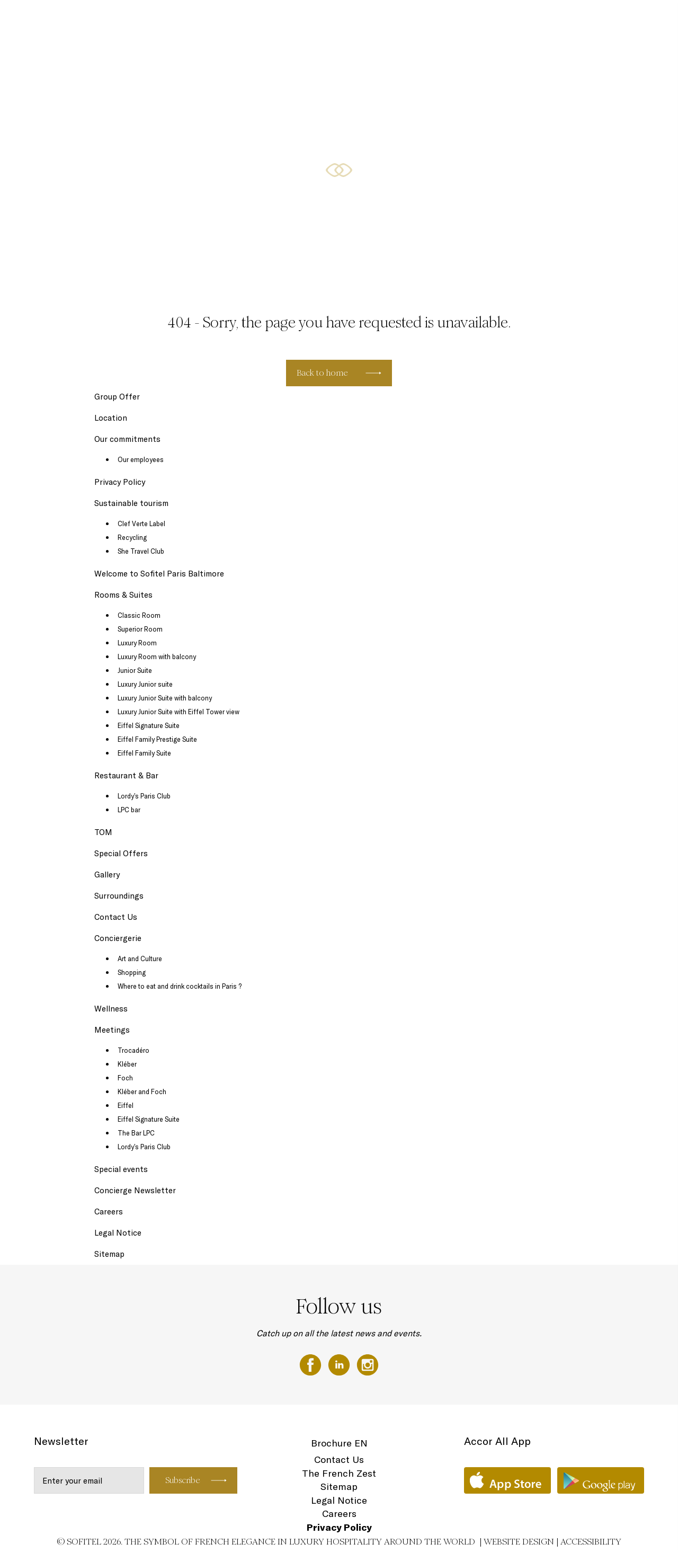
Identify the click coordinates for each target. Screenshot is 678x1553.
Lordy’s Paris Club (144, 796)
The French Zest (339, 1473)
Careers (108, 1211)
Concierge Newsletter (135, 1190)
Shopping (132, 972)
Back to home (322, 373)
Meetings (460, 19)
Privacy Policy (119, 482)
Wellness (561, 19)
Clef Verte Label (141, 523)
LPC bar (129, 809)
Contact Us (115, 917)
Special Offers (510, 19)
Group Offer (117, 397)
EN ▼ (637, 19)
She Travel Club (141, 551)
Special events (121, 1169)
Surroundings (119, 896)
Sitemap (109, 1254)
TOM (103, 832)
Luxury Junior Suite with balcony (165, 698)
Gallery (107, 874)
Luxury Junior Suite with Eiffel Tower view (178, 711)
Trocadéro (133, 1050)
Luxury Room (137, 642)
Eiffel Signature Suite (149, 725)
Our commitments (127, 439)
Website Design (519, 1541)
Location (602, 19)
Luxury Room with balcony (157, 656)
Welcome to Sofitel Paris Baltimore (159, 574)
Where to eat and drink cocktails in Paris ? (180, 986)
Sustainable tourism (131, 503)
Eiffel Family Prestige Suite (157, 739)
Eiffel (125, 1105)
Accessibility (590, 1541)
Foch (125, 1077)
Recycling (132, 537)
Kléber (127, 1064)
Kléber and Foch (142, 1091)
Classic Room (139, 615)
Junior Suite (135, 670)
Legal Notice (117, 1233)
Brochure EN (339, 1443)
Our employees (141, 459)
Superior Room (140, 629)
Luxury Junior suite (145, 684)
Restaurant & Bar (403, 19)
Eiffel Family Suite (144, 753)
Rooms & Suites (336, 19)
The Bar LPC (136, 1133)
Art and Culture (140, 958)
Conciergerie (117, 938)
